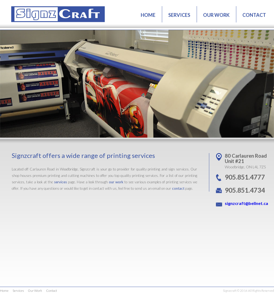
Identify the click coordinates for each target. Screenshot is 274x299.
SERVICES (179, 15)
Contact (51, 291)
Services (18, 291)
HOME (148, 15)
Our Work (35, 291)
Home (4, 291)
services (60, 182)
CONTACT (254, 15)
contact (178, 188)
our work (116, 182)
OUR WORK (216, 15)
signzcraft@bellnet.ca (246, 203)
